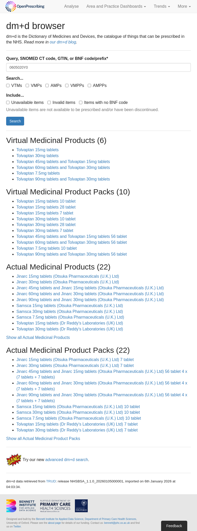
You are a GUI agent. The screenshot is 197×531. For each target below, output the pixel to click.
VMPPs (74, 85)
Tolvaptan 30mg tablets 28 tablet (45, 224)
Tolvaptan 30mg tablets (37, 156)
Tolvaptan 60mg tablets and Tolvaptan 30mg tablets (63, 167)
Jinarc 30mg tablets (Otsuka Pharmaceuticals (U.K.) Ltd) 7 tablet (75, 365)
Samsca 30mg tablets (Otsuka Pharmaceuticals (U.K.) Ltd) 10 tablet (78, 412)
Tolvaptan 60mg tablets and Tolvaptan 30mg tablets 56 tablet (71, 242)
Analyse (71, 6)
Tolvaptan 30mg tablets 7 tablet (44, 230)
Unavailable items (25, 102)
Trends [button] (162, 6)
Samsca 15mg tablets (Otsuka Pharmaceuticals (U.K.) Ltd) (69, 305)
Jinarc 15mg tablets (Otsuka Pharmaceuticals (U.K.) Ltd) (67, 276)
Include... (15, 95)
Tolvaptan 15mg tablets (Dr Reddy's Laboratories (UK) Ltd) (69, 323)
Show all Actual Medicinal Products (38, 337)
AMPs (53, 85)
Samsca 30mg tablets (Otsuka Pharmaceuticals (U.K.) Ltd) (69, 311)
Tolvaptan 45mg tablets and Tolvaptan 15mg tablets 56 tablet (71, 236)
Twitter (17, 526)
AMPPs (97, 85)
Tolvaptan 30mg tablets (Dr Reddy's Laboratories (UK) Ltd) (69, 329)
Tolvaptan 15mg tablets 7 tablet (44, 213)
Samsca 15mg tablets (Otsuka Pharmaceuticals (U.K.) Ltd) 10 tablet (78, 406)
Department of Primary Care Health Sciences (110, 519)
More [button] (184, 6)
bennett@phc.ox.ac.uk (117, 522)
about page (54, 522)
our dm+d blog (63, 42)
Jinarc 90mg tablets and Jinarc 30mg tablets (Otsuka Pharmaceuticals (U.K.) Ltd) (90, 300)
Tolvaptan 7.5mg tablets (38, 173)
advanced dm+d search (66, 459)
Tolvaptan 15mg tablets (37, 150)
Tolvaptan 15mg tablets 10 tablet (45, 201)
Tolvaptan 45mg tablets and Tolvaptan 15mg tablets (63, 161)
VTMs (14, 85)
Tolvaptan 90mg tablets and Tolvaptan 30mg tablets (63, 179)
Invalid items (61, 102)
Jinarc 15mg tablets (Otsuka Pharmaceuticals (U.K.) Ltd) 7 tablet (75, 359)
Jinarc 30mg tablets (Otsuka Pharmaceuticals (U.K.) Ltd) (67, 282)
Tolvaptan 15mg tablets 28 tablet (45, 207)
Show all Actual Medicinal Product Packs (43, 438)
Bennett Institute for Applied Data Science (60, 519)
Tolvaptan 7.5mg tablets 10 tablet (46, 248)
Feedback (174, 526)
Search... (14, 78)
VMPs (34, 85)
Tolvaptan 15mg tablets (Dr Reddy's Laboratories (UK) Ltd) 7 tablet (77, 424)
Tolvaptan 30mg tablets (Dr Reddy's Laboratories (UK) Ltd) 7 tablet (77, 430)
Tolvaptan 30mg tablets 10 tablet (45, 219)
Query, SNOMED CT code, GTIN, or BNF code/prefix (57, 58)
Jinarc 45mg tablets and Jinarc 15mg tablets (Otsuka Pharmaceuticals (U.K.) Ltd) (90, 288)
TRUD (51, 481)
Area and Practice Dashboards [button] (116, 6)
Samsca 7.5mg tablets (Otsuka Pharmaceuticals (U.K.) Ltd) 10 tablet (78, 418)
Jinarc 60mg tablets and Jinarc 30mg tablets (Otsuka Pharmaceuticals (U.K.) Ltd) (90, 294)
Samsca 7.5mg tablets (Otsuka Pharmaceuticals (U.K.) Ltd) (70, 317)
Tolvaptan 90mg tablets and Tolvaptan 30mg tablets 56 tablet (71, 254)
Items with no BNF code (103, 102)
